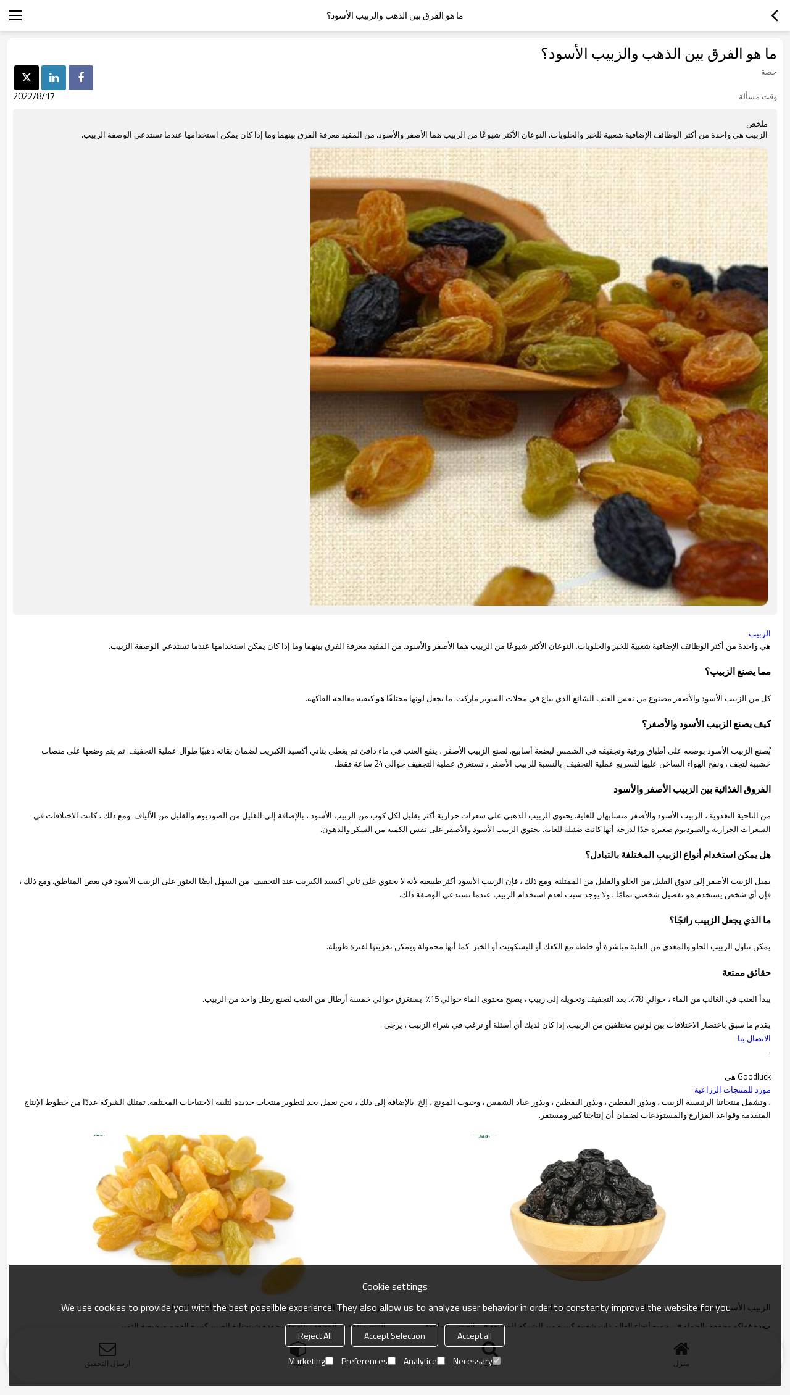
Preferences (368, 1360)
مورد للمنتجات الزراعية (732, 1089)
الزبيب (760, 633)
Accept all (474, 1335)
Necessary (477, 1360)
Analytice (424, 1360)
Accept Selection (394, 1335)
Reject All (315, 1335)
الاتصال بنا (754, 1038)
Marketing (310, 1360)
